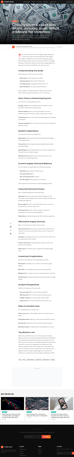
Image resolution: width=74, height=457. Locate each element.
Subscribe (46, 436)
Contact (39, 453)
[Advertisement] (37, 377)
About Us (40, 449)
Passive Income (53, 1)
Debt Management (23, 455)
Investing (33, 1)
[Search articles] (69, 2)
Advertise (40, 451)
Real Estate (45, 1)
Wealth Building (27, 1)
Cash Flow (39, 1)
